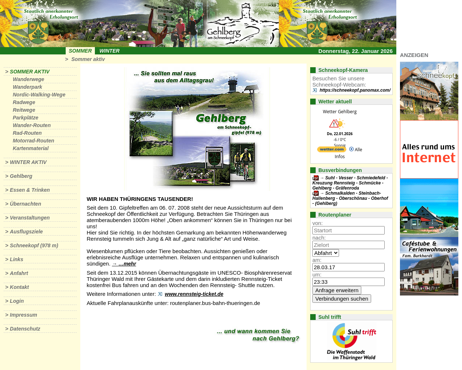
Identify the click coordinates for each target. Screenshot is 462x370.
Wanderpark (27, 87)
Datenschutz (25, 329)
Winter (109, 51)
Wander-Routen (32, 125)
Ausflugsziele (26, 231)
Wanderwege (28, 79)
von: (317, 223)
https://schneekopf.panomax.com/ (355, 90)
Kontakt (19, 287)
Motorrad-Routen (33, 141)
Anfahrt (19, 273)
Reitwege (24, 110)
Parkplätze (25, 118)
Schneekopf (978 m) (34, 245)
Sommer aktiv (88, 59)
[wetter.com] (331, 151)
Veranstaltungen (30, 218)
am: (317, 260)
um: (317, 274)
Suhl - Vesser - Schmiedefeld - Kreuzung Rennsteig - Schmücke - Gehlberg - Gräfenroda (350, 183)
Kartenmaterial (31, 148)
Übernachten (25, 204)
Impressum (23, 315)
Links (16, 259)
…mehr (127, 264)
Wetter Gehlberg (340, 111)
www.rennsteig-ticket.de (194, 294)
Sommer (80, 51)
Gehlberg (21, 176)
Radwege (24, 102)
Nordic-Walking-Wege (39, 95)
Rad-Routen (27, 133)
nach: (319, 237)
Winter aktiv (28, 162)
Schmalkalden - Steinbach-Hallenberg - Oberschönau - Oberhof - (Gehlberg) (350, 198)
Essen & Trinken (30, 190)
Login (17, 301)
